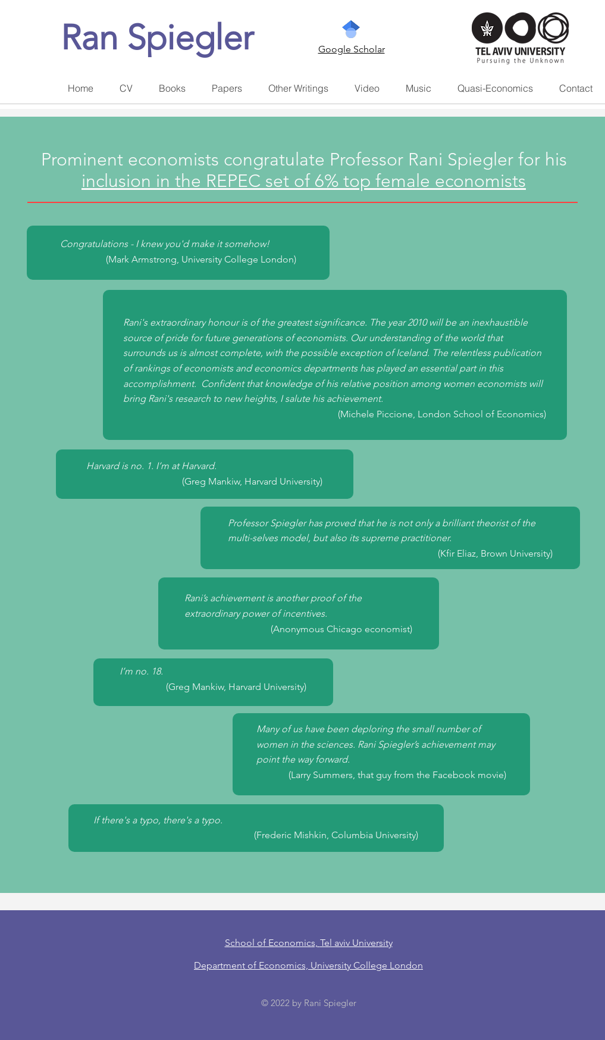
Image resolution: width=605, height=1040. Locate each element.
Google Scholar (351, 49)
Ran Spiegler (157, 37)
